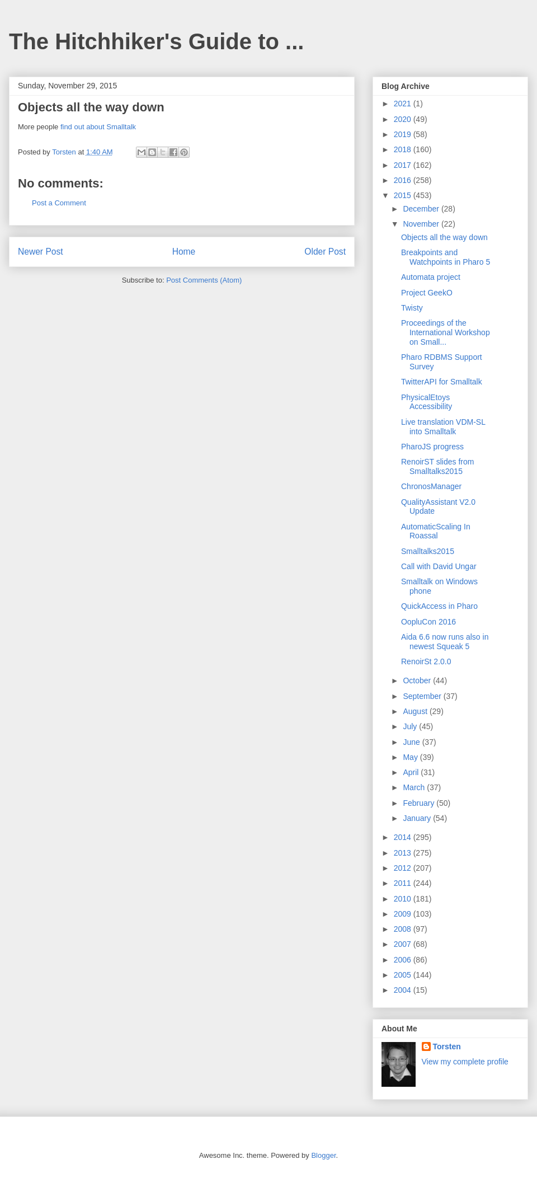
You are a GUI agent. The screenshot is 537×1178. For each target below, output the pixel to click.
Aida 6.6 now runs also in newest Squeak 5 (444, 641)
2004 (403, 989)
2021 (403, 103)
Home (184, 251)
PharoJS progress (432, 446)
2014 (403, 837)
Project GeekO (427, 292)
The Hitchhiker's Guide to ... (156, 41)
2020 (403, 119)
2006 (403, 959)
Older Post (325, 251)
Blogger (323, 1155)
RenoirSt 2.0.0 (426, 661)
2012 (403, 867)
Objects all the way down (444, 237)
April (412, 772)
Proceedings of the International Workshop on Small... (445, 332)
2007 (403, 944)
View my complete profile (465, 1061)
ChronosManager (431, 486)
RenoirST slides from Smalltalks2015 (437, 466)
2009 (403, 913)
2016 (403, 180)
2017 (403, 165)
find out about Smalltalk (98, 127)
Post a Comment (59, 203)
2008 (403, 928)
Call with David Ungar (439, 566)
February (419, 803)
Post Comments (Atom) (204, 280)
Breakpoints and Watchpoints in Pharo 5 (445, 257)
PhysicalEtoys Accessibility (426, 402)
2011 (403, 883)
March (415, 787)
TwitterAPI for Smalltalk (441, 381)
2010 (403, 898)
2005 (403, 974)
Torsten (447, 1046)
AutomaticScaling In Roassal (435, 531)
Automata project (430, 277)
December (422, 208)
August (416, 711)
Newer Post (40, 251)
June (412, 742)
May (411, 757)
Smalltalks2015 (427, 551)
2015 (403, 195)
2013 (403, 852)
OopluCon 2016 (428, 621)
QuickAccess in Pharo (439, 606)
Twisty (412, 307)
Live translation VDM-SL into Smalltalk (443, 426)
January (418, 818)
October (418, 680)
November (422, 223)
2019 (403, 134)
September (423, 696)
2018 (403, 149)
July (411, 726)
